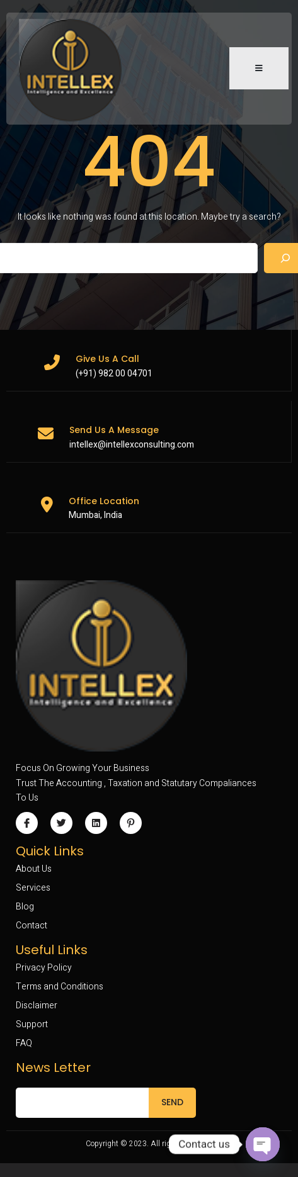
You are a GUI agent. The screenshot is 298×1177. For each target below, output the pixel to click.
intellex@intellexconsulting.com (131, 444)
